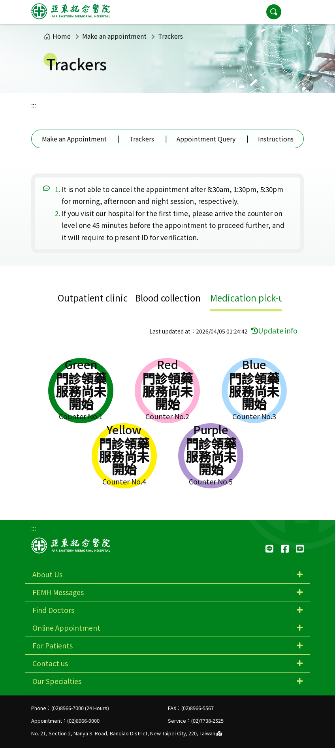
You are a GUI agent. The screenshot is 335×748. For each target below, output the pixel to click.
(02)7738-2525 (207, 720)
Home (57, 36)
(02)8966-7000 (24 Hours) (80, 708)
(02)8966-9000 (83, 720)
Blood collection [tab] (168, 297)
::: (33, 104)
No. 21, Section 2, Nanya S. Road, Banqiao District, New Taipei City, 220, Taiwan (126, 733)
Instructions (276, 138)
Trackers (141, 138)
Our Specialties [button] (56, 681)
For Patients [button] (52, 645)
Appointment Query (206, 138)
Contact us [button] (50, 663)
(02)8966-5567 (197, 708)
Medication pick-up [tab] (250, 297)
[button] (296, 12)
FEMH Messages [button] (58, 592)
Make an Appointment (74, 138)
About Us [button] (47, 574)
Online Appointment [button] (66, 628)
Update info (274, 330)
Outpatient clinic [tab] (93, 297)
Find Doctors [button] (53, 610)
